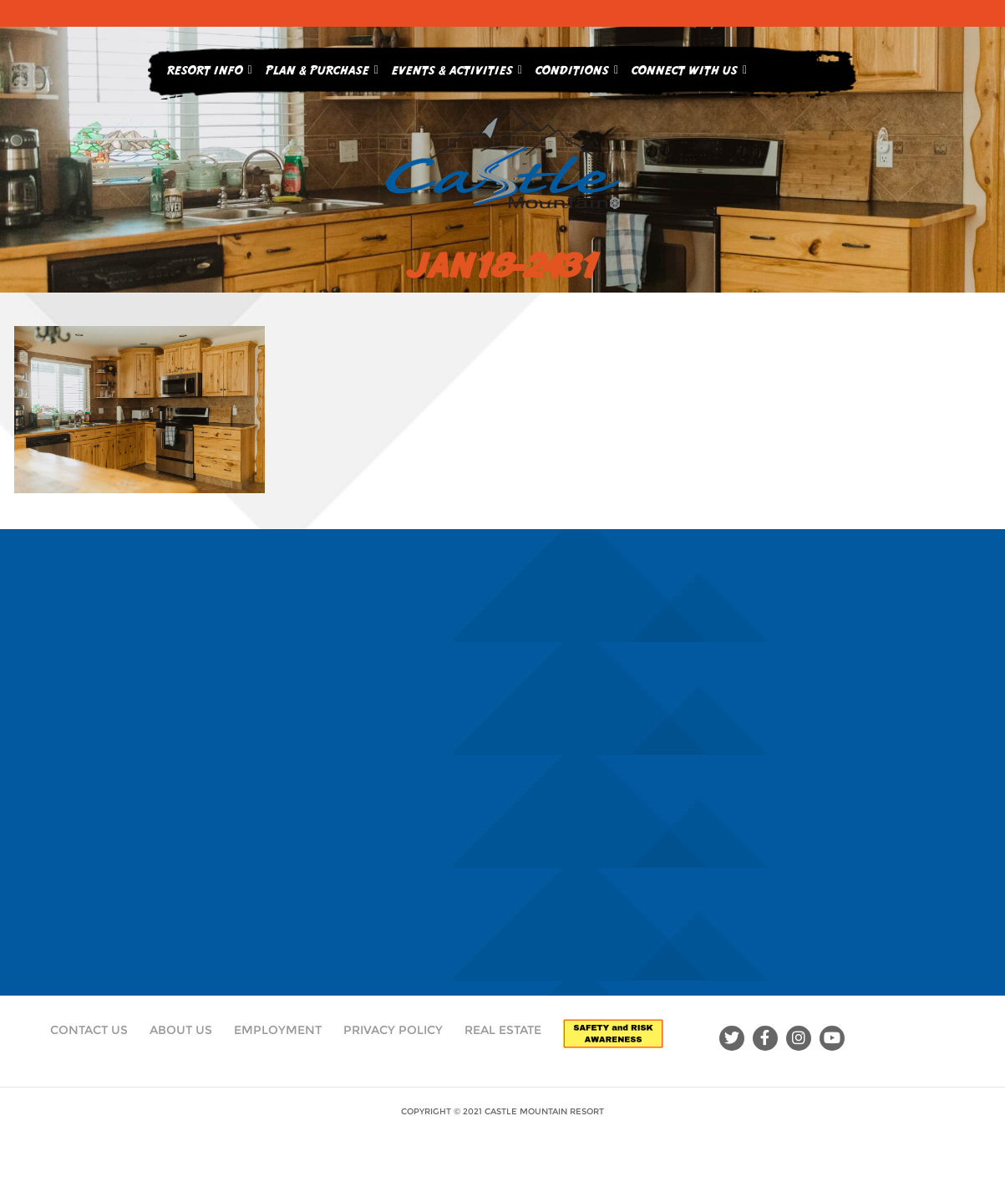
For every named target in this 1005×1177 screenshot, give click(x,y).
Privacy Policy (393, 1029)
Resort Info (209, 67)
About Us (181, 1029)
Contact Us (89, 1029)
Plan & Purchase (322, 67)
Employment (278, 1029)
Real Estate (502, 1029)
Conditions (576, 67)
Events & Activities (457, 67)
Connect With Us (689, 67)
